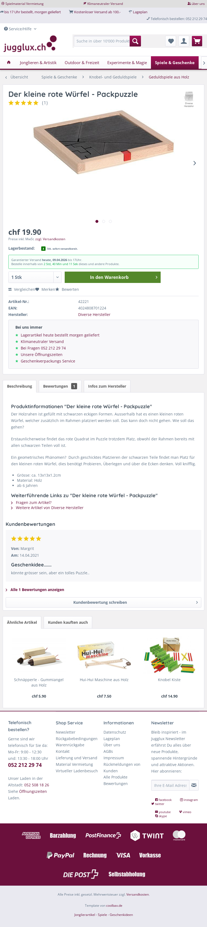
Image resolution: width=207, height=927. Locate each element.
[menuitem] (107, 44)
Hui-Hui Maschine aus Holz (104, 679)
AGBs (108, 751)
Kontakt (63, 751)
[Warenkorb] (197, 41)
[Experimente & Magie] (127, 62)
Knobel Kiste (169, 679)
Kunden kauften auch (68, 622)
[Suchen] (135, 41)
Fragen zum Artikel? (31, 502)
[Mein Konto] (183, 41)
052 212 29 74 (25, 764)
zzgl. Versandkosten (50, 239)
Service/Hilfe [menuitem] (18, 28)
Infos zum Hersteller (107, 386)
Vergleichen (21, 289)
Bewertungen (60, 386)
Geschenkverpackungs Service (48, 361)
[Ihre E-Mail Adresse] (170, 785)
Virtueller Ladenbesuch (77, 770)
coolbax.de (114, 905)
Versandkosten (137, 894)
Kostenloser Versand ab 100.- (97, 11)
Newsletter (65, 732)
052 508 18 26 (36, 784)
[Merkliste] (170, 41)
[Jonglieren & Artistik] (38, 62)
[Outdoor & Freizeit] (82, 62)
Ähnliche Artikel (22, 622)
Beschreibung (19, 386)
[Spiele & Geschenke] (175, 62)
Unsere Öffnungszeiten (42, 354)
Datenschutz (115, 732)
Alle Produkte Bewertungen (116, 780)
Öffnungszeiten (33, 791)
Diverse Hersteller (94, 314)
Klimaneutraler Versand (105, 3)
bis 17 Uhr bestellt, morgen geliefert (32, 11)
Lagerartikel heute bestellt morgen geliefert (60, 335)
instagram (189, 800)
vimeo (185, 812)
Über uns (112, 744)
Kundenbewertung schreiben (135, 601)
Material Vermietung (74, 764)
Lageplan (140, 11)
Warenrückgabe (70, 744)
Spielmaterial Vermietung (24, 3)
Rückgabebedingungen (77, 738)
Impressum (114, 757)
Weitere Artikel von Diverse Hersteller (47, 507)
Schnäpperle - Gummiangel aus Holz (39, 682)
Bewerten (67, 289)
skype (161, 816)
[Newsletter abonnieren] (194, 785)
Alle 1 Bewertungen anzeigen (35, 589)
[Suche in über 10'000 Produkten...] (107, 41)
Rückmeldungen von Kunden (122, 767)
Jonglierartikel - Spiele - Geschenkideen (103, 914)
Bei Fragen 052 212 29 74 (43, 348)
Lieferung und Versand (76, 757)
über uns (198, 3)
